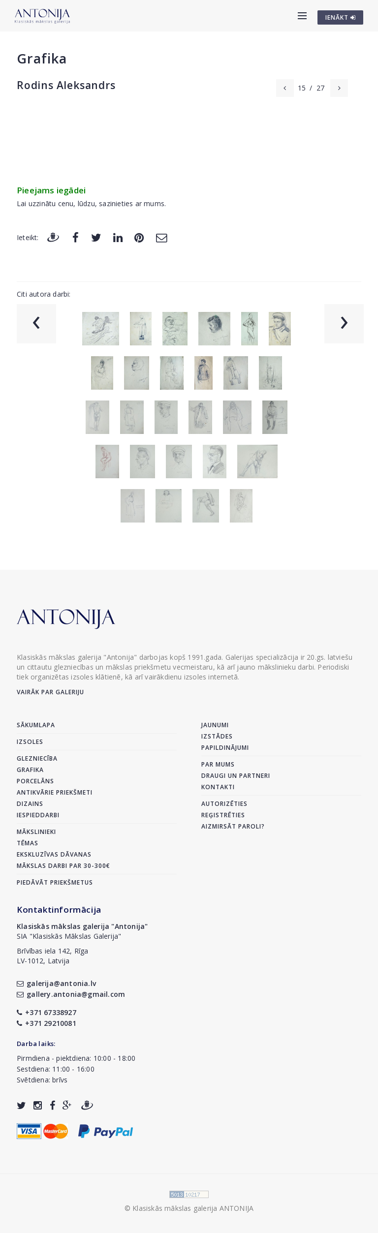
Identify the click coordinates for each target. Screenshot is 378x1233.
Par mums (218, 764)
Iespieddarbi (38, 815)
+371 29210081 (46, 1023)
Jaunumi (215, 725)
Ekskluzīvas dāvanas (54, 854)
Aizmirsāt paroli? (233, 826)
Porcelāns (35, 781)
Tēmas (27, 843)
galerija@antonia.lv (56, 983)
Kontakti (218, 787)
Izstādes (217, 736)
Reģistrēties (223, 815)
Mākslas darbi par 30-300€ (63, 866)
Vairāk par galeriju (50, 692)
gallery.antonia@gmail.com (71, 994)
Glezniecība (37, 758)
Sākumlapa (36, 725)
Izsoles (30, 742)
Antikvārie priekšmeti (55, 792)
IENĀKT (340, 17)
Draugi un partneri (235, 775)
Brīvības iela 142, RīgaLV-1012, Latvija (53, 955)
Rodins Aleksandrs (66, 85)
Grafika (42, 58)
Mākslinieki (36, 832)
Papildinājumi (225, 747)
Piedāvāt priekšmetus (55, 882)
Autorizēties (224, 804)
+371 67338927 (46, 1012)
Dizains (30, 804)
